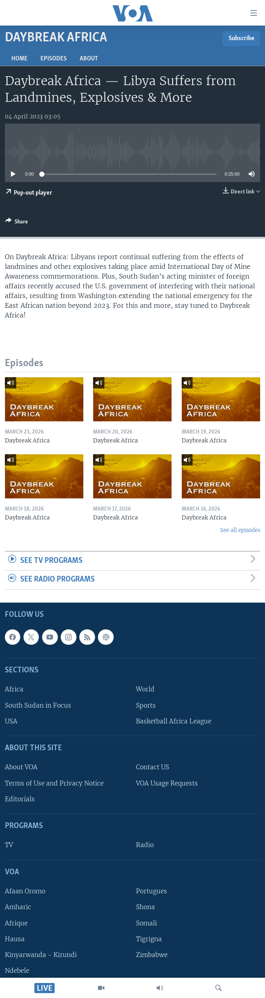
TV (9, 845)
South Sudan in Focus (38, 705)
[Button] (16, 223)
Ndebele (17, 970)
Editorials (20, 799)
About (89, 59)
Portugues (151, 891)
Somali (146, 923)
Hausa (15, 939)
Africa (14, 689)
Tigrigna (149, 939)
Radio (145, 845)
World (145, 689)
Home (19, 59)
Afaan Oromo (25, 891)
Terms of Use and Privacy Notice (54, 783)
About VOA (21, 767)
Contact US (152, 767)
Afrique (16, 923)
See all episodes (240, 530)
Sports (146, 705)
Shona (145, 907)
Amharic (18, 907)
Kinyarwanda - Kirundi (41, 955)
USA (11, 721)
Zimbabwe (151, 955)
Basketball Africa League (173, 721)
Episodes (53, 59)
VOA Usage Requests (167, 783)
